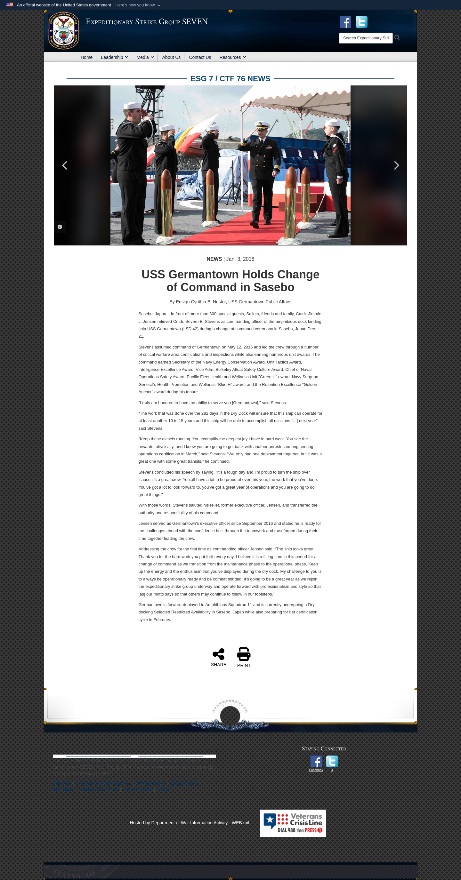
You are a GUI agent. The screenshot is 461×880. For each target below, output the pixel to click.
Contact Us (200, 57)
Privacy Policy (151, 783)
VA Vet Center (137, 789)
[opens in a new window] (362, 21)
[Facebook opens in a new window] (345, 21)
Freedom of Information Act (104, 783)
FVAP (163, 789)
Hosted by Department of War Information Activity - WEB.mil (189, 822)
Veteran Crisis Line (99, 789)
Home (87, 57)
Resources (233, 57)
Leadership (114, 57)
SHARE (218, 657)
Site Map (61, 783)
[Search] (366, 38)
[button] (138, 5)
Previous (65, 165)
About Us (171, 57)
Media (145, 57)
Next (396, 165)
